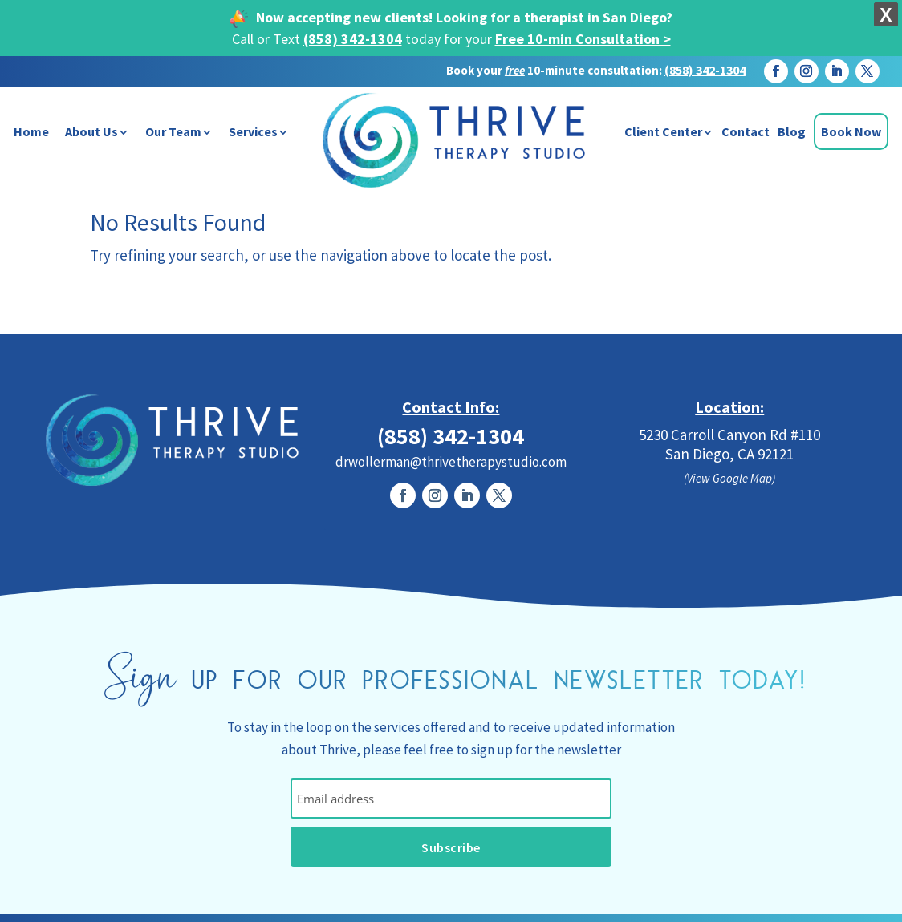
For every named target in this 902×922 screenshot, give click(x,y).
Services (253, 131)
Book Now (851, 131)
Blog (792, 131)
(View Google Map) (729, 478)
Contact (745, 131)
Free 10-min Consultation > (583, 39)
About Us (91, 131)
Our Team (173, 131)
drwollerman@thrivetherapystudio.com (451, 462)
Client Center (663, 131)
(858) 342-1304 (352, 39)
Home (31, 131)
